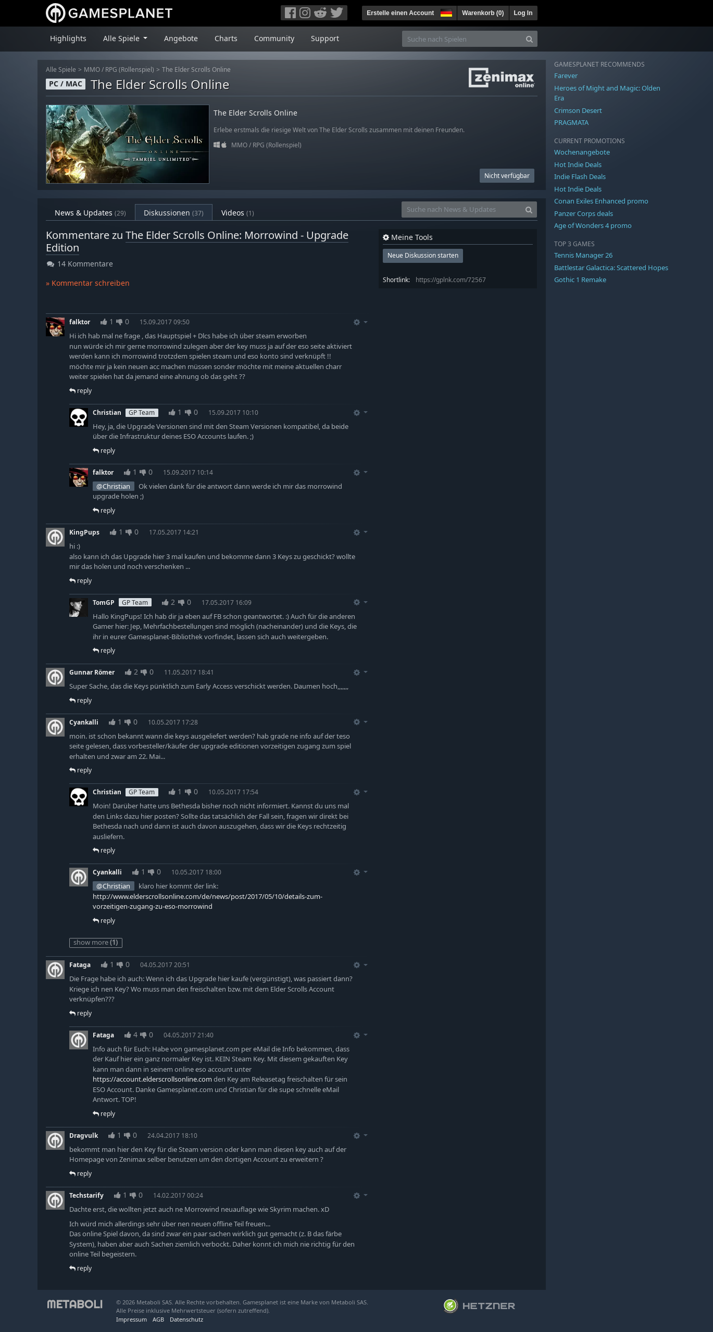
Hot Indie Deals (578, 164)
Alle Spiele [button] (122, 38)
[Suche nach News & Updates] (461, 209)
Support (325, 38)
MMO (92, 69)
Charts (226, 38)
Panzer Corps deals (583, 213)
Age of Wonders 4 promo (593, 225)
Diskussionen (174, 213)
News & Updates (90, 213)
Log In (523, 13)
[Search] (529, 39)
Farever (566, 75)
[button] (445, 11)
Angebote (181, 38)
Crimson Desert (578, 110)
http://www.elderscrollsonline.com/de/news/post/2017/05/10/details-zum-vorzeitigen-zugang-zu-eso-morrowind (207, 901)
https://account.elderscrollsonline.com (152, 1079)
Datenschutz (186, 1319)
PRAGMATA (571, 122)
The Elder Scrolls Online (196, 69)
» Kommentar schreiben (88, 283)
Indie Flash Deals (580, 176)
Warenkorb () (483, 13)
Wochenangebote (582, 152)
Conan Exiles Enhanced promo (601, 201)
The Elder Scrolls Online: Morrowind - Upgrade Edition (197, 241)
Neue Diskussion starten (422, 255)
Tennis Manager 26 (583, 255)
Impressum (131, 1319)
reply (80, 390)
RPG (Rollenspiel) (129, 69)
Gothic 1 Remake (580, 279)
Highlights (68, 38)
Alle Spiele (61, 69)
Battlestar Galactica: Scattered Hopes (611, 267)
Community (274, 38)
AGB (158, 1319)
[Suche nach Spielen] (462, 39)
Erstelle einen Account (400, 13)
